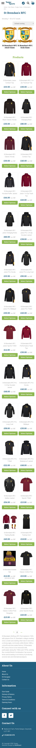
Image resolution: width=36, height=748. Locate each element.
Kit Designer (6, 677)
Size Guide (5, 692)
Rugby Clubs (18, 7)
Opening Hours (7, 702)
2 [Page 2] (17, 632)
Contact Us (5, 680)
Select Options (10, 92)
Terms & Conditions (8, 700)
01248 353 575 (9, 735)
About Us (5, 674)
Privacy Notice (7, 697)
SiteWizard (17, 745)
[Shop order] (23, 23)
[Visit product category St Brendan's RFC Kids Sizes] (25, 38)
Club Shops (11, 7)
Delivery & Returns (8, 694)
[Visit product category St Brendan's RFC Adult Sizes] (9, 38)
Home (5, 7)
